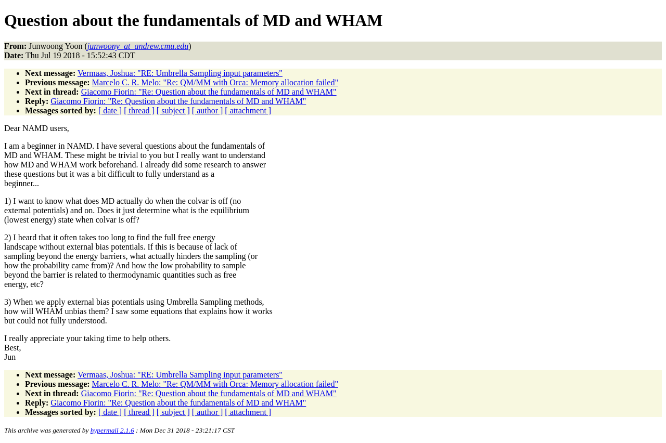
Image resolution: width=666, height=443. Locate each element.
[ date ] (110, 110)
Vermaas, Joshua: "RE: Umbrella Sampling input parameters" (180, 73)
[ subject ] (173, 110)
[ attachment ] (248, 110)
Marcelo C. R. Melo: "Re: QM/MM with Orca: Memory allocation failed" (215, 82)
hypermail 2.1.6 (112, 430)
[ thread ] (139, 110)
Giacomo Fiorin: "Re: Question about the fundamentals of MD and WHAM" (209, 91)
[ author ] (207, 110)
